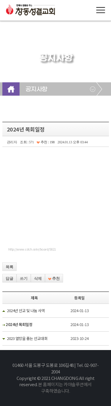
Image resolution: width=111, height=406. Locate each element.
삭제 (38, 278)
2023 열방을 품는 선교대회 (27, 338)
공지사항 (36, 89)
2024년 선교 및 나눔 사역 (26, 310)
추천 (54, 278)
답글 (9, 278)
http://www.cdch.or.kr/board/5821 (32, 249)
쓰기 (24, 278)
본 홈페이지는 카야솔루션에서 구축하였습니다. (65, 387)
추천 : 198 (45, 142)
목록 (9, 267)
